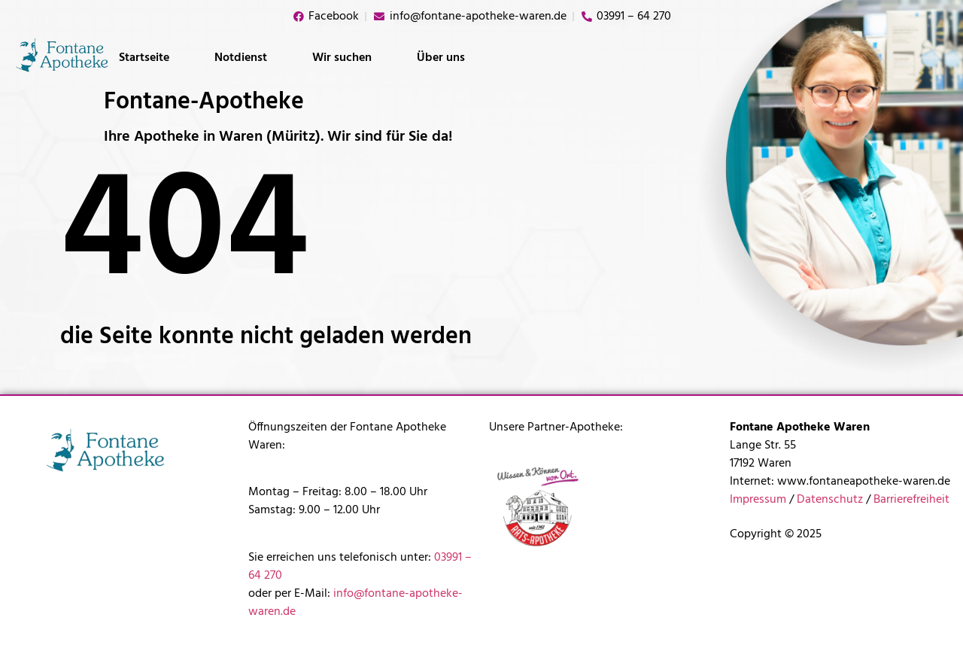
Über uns (441, 58)
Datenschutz (830, 500)
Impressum (758, 500)
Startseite (144, 58)
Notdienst (240, 58)
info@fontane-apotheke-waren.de (355, 603)
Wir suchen (342, 58)
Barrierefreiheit (911, 500)
